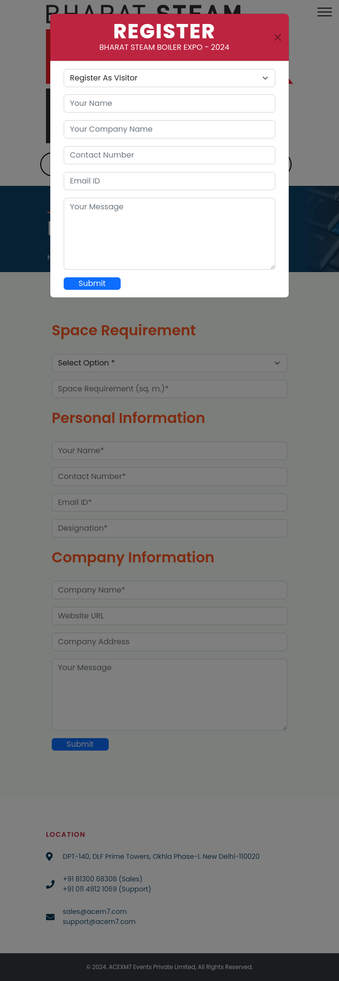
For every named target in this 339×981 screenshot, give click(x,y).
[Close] (278, 37)
